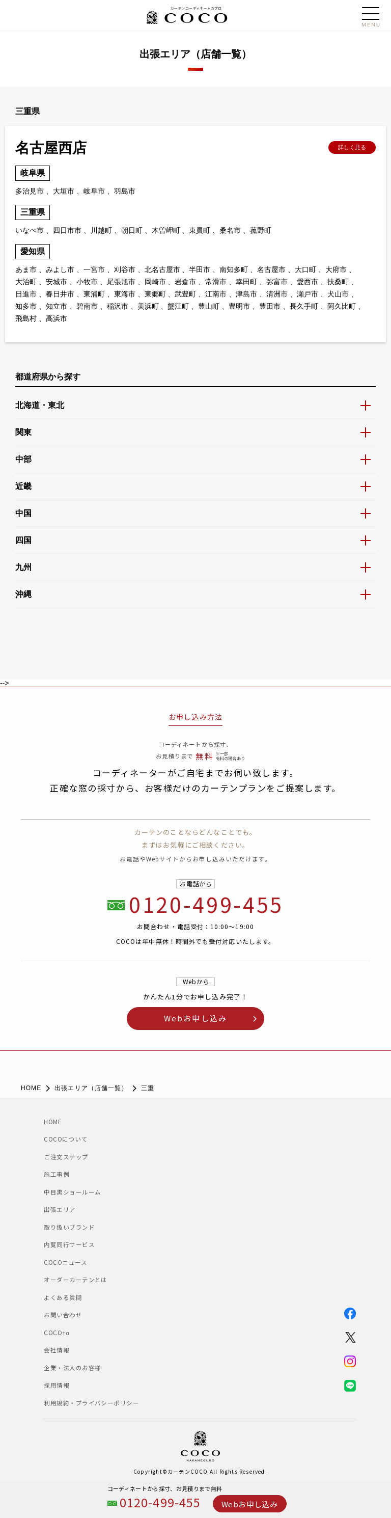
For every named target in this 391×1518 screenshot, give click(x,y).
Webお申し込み (249, 1504)
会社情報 (56, 1350)
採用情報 (56, 1385)
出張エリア (59, 1209)
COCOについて (66, 1139)
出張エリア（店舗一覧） (91, 1088)
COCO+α (56, 1333)
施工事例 (56, 1174)
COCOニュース (68, 1262)
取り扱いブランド (69, 1227)
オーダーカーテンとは (75, 1280)
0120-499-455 (160, 1503)
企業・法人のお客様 (72, 1368)
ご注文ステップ (66, 1157)
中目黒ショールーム (82, 1192)
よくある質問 (63, 1297)
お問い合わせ (63, 1315)
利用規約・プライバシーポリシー (91, 1403)
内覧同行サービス (69, 1244)
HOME (31, 1088)
